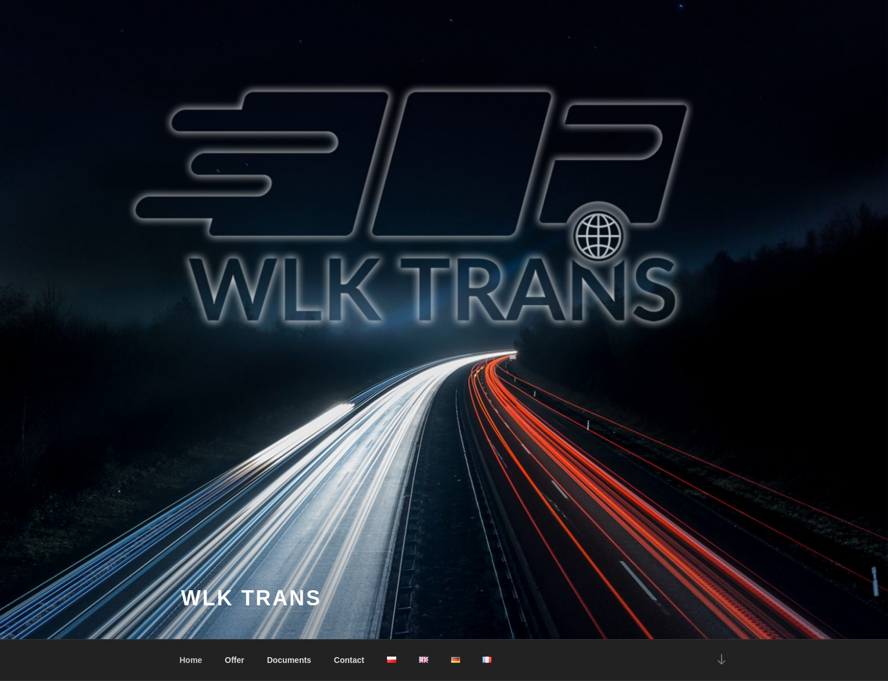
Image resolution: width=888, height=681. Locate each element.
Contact (349, 660)
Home (191, 660)
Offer (234, 660)
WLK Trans (251, 598)
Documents (289, 660)
